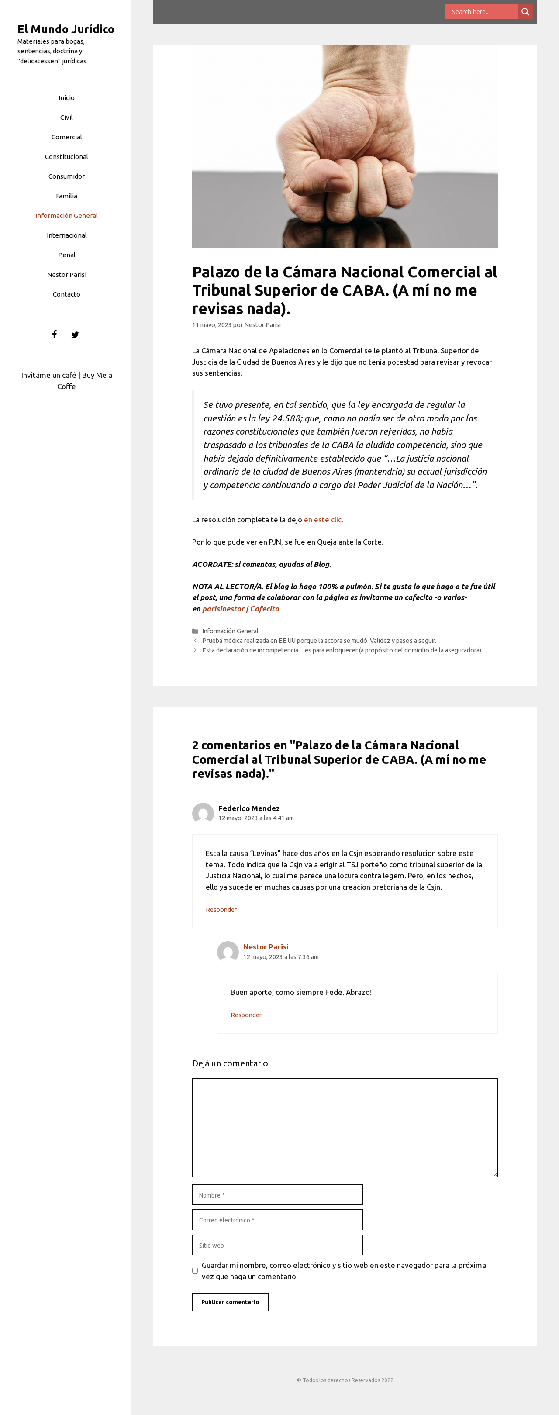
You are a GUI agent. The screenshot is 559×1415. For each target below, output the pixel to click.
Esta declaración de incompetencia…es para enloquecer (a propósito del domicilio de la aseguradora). (342, 650)
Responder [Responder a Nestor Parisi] (246, 1014)
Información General (66, 215)
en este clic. (323, 519)
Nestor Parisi (66, 274)
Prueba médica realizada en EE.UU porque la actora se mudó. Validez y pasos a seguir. (319, 640)
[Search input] (484, 11)
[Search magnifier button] (525, 11)
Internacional (67, 235)
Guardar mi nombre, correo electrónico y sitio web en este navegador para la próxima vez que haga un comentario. (344, 1270)
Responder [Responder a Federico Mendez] (221, 909)
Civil (66, 117)
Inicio (67, 97)
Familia (66, 196)
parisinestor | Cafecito (240, 608)
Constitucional (66, 156)
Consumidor (66, 176)
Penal (67, 255)
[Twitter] (75, 335)
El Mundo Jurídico (65, 29)
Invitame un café (48, 375)
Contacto (66, 294)
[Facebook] (54, 335)
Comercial (67, 137)
